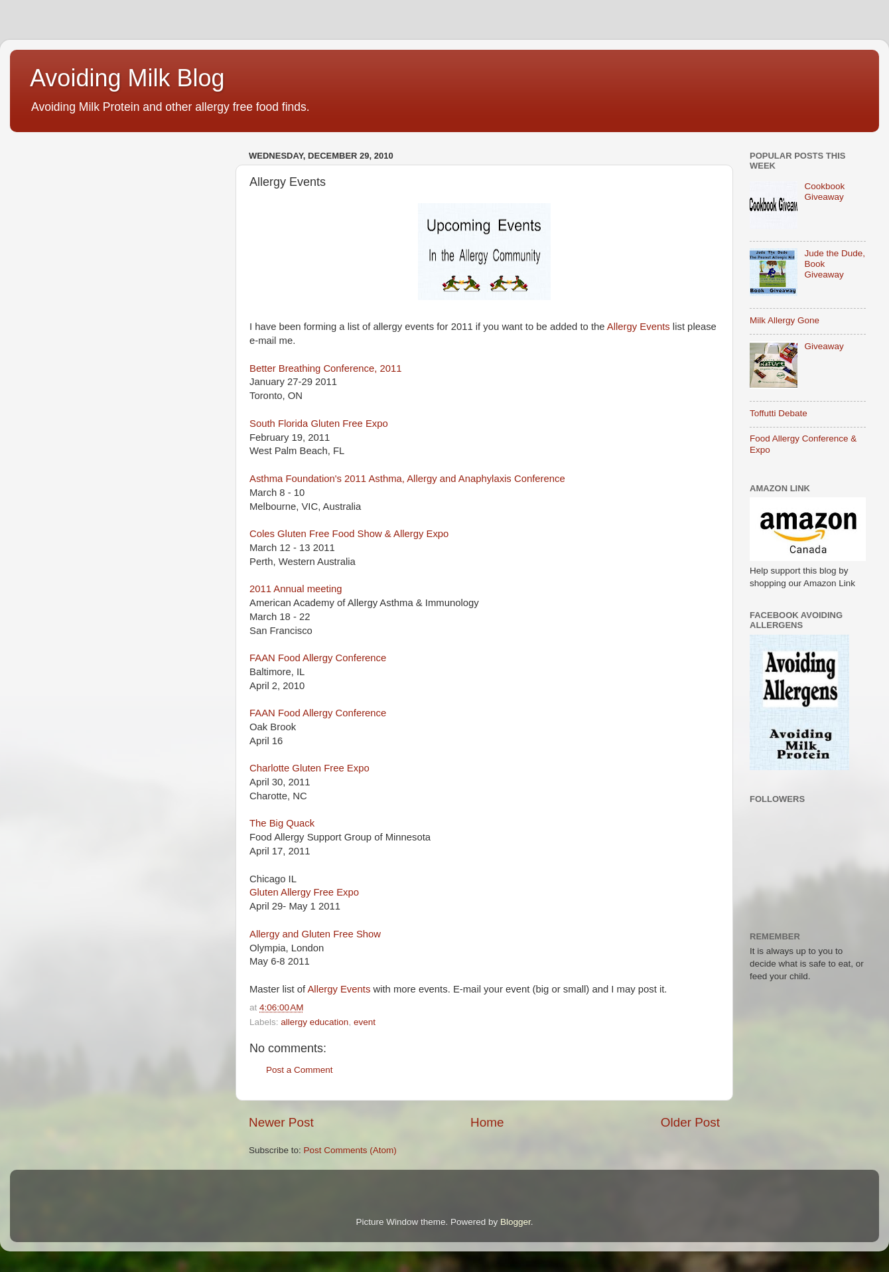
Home (487, 1122)
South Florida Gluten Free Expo (318, 423)
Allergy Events (638, 326)
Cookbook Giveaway (824, 191)
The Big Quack (281, 823)
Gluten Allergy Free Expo (304, 892)
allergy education (314, 1022)
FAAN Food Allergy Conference (317, 658)
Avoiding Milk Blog (127, 78)
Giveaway (823, 346)
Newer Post (281, 1122)
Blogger (515, 1222)
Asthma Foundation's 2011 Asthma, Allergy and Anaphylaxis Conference (407, 478)
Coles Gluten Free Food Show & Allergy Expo (348, 533)
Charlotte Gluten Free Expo (309, 768)
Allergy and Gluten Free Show (315, 934)
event (365, 1022)
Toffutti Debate (778, 413)
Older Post (690, 1122)
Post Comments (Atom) (350, 1150)
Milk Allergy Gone (784, 320)
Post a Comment (299, 1070)
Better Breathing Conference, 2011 (325, 368)
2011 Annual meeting (295, 589)
